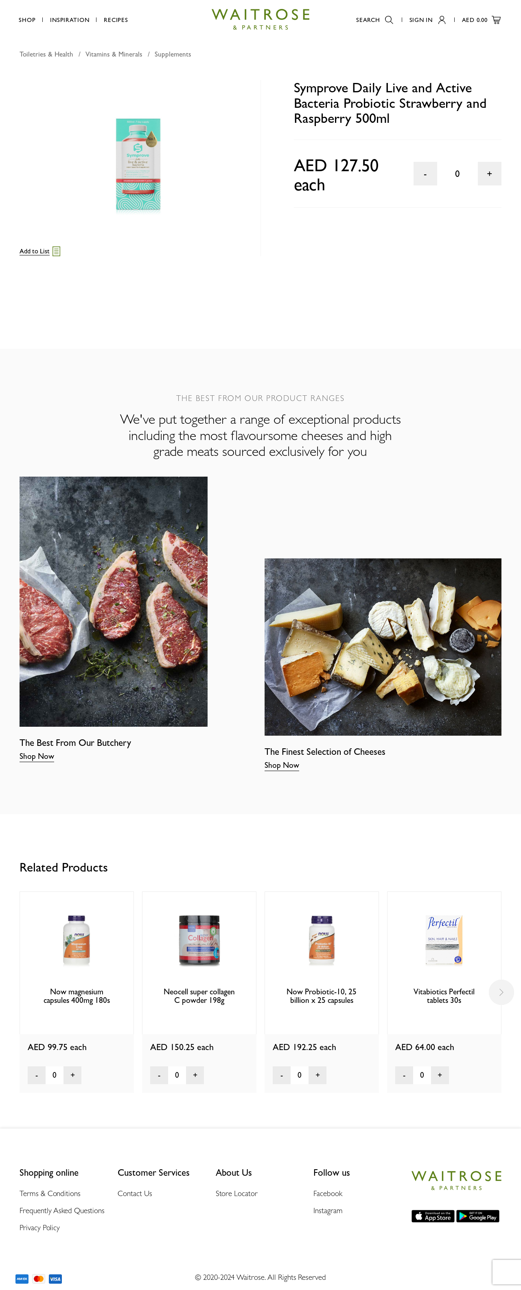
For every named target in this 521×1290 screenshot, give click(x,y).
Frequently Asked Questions (62, 1210)
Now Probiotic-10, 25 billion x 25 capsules (322, 996)
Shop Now (37, 756)
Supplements (173, 54)
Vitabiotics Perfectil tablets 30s (444, 996)
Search (374, 19)
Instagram (327, 1210)
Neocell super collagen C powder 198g (199, 996)
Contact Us (135, 1193)
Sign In (427, 19)
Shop (27, 19)
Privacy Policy (40, 1227)
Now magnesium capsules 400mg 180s (77, 996)
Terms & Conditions (50, 1193)
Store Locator (237, 1193)
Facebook (327, 1193)
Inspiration (69, 19)
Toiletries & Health (46, 54)
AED (481, 19)
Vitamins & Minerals (113, 54)
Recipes (116, 19)
